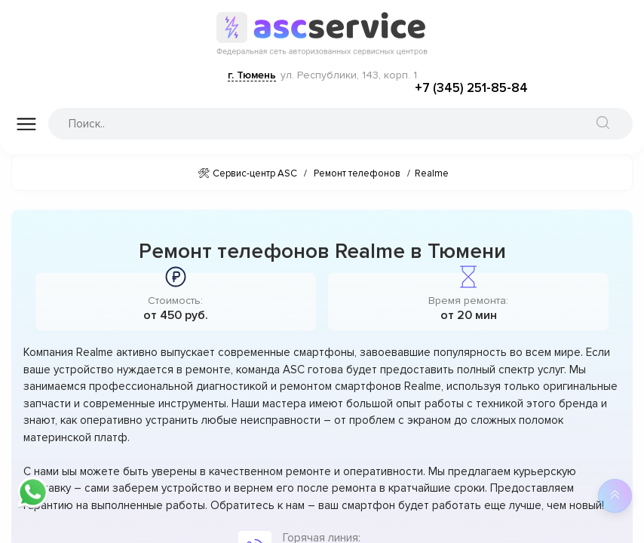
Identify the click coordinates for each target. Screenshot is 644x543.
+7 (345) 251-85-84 (471, 87)
